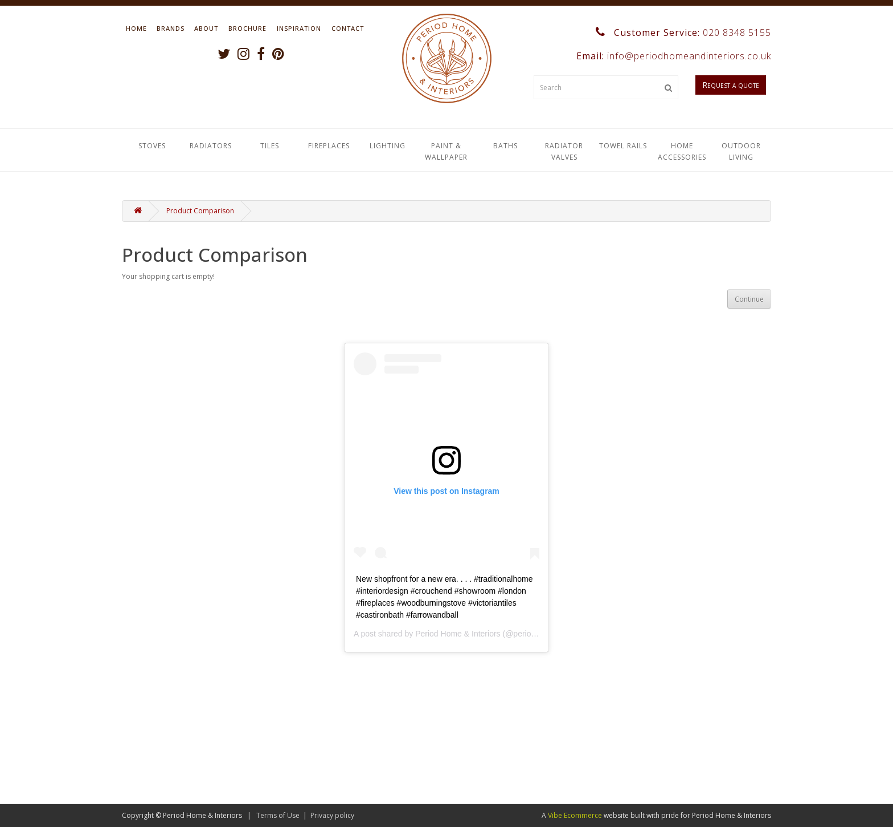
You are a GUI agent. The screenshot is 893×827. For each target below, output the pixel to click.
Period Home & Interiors (457, 633)
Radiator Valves (564, 151)
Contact (347, 28)
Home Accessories (682, 151)
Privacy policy (332, 815)
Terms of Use (278, 815)
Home (136, 28)
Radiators (211, 146)
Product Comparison (200, 211)
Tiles (269, 146)
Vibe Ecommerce (575, 815)
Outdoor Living (741, 151)
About (206, 28)
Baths (505, 146)
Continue (749, 299)
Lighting (387, 146)
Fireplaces (329, 146)
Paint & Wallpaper (446, 151)
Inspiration (299, 28)
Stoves (152, 146)
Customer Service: (683, 32)
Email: (672, 56)
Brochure (247, 28)
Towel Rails (623, 146)
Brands (171, 28)
